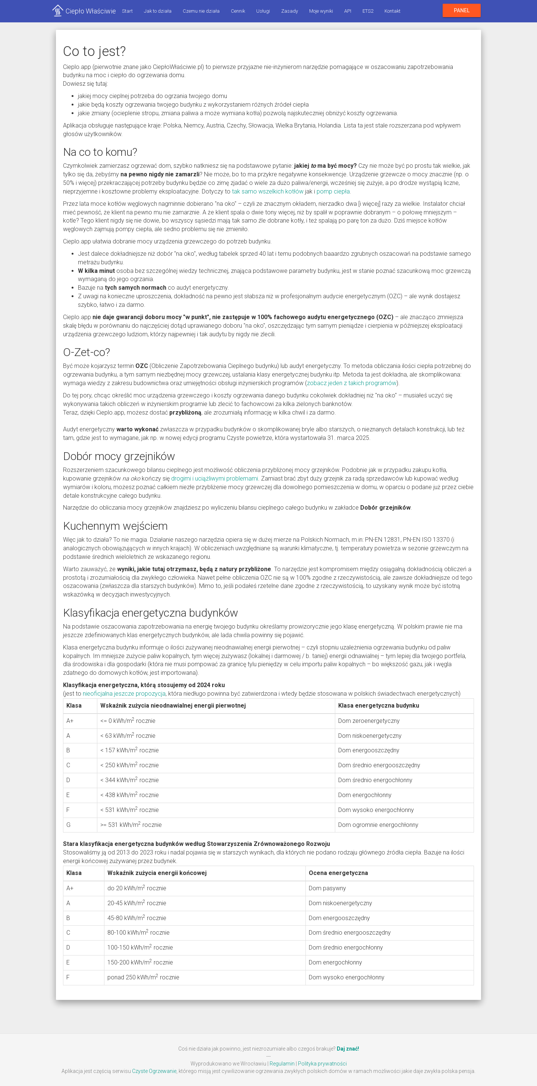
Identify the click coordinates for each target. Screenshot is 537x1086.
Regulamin (282, 1064)
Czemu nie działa (200, 11)
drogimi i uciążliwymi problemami (214, 478)
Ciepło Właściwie (90, 11)
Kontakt (392, 11)
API (347, 11)
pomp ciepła (333, 191)
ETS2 (367, 11)
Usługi (262, 11)
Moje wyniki (320, 11)
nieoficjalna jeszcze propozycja (124, 693)
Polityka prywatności (322, 1064)
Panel (462, 10)
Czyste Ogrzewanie (154, 1071)
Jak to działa (157, 11)
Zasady (288, 11)
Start (126, 11)
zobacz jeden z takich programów (351, 383)
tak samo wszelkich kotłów (268, 191)
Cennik (237, 11)
